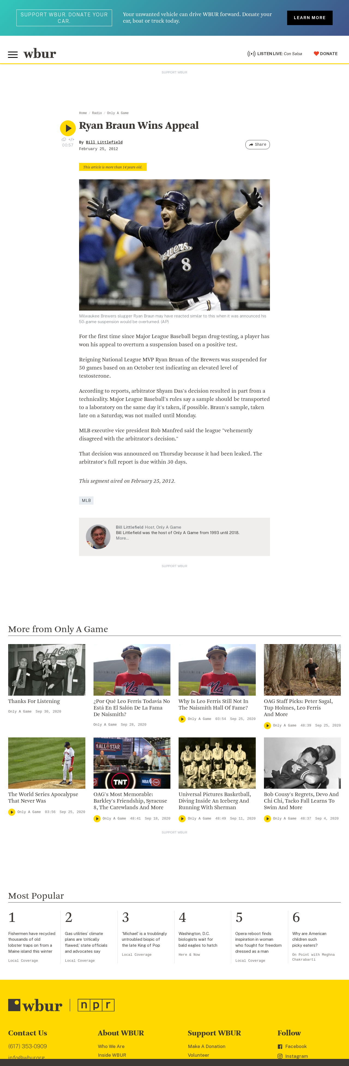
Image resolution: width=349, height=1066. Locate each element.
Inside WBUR (112, 872)
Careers (107, 916)
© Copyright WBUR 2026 (27, 1033)
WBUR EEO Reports (191, 1033)
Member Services (207, 881)
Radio (97, 114)
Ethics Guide (112, 934)
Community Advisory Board (128, 898)
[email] (88, 999)
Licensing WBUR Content (126, 943)
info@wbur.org (26, 874)
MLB (86, 501)
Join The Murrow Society (215, 907)
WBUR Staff (111, 925)
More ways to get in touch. (41, 906)
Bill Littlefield (104, 143)
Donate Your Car (206, 898)
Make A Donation (206, 863)
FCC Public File (159, 1033)
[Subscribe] (162, 999)
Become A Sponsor (209, 916)
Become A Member (209, 890)
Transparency (113, 907)
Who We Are (111, 863)
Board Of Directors (119, 890)
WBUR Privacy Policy (68, 1033)
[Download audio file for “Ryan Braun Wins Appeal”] (64, 140)
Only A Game (118, 114)
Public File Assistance (229, 1033)
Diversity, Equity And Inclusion (131, 881)
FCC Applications (128, 1033)
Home (83, 114)
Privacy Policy (104, 1042)
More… (122, 539)
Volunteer (198, 872)
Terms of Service (135, 1042)
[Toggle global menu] (13, 55)
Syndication (99, 1033)
